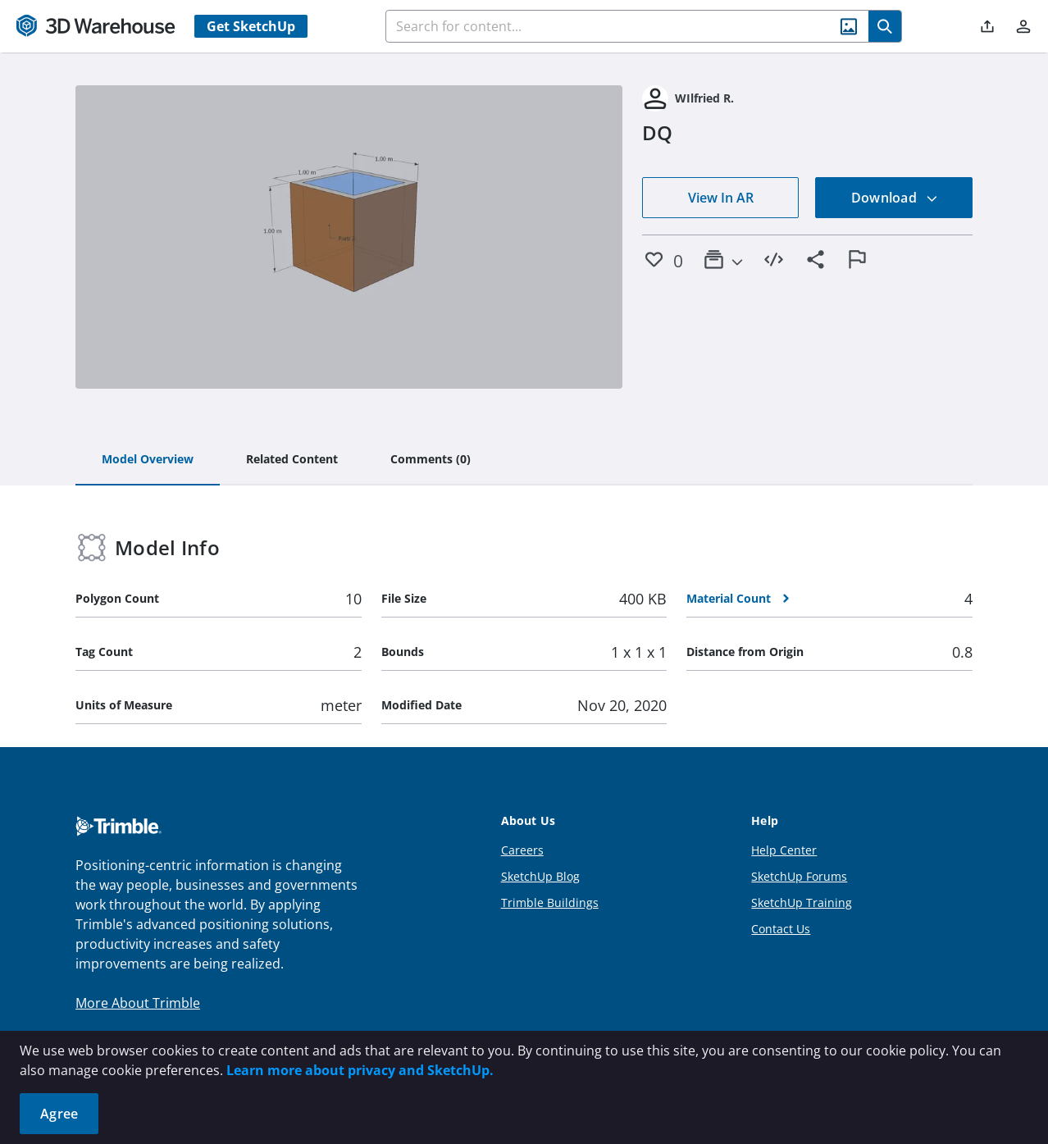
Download (894, 198)
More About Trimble (137, 1003)
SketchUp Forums (799, 876)
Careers (522, 850)
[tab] (147, 460)
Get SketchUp (251, 26)
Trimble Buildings (550, 902)
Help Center (784, 850)
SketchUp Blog (540, 876)
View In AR (721, 198)
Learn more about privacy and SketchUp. (360, 1070)
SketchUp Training (801, 902)
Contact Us (780, 929)
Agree (59, 1114)
